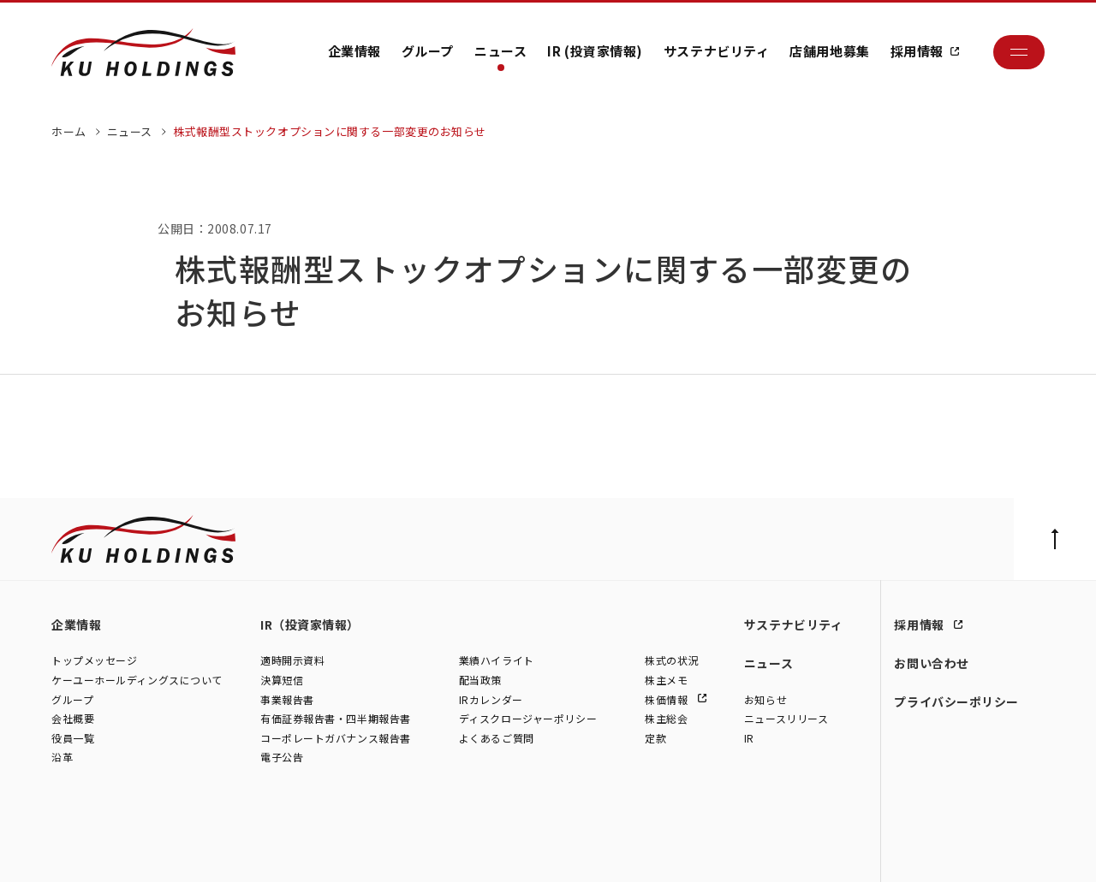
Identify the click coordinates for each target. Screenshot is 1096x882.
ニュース (500, 51)
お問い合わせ (931, 663)
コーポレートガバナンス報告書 (335, 738)
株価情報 (668, 699)
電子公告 (281, 757)
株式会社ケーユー (92, 851)
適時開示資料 (292, 661)
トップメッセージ (94, 661)
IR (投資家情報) (595, 51)
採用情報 (917, 51)
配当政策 (480, 680)
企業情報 (354, 51)
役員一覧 (72, 738)
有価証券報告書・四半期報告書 (335, 719)
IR (749, 738)
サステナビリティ (716, 51)
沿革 (62, 757)
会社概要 (72, 719)
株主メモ (666, 680)
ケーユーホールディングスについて (137, 680)
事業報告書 (287, 699)
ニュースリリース (786, 719)
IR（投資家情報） (310, 624)
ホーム (68, 131)
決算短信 (281, 680)
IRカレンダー (491, 699)
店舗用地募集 (829, 51)
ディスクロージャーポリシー (528, 719)
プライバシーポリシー (956, 701)
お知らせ (765, 699)
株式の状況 (672, 661)
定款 (655, 738)
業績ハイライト (496, 661)
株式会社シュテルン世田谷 (206, 851)
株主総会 (666, 719)
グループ (428, 51)
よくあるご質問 (496, 738)
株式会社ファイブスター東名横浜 (496, 851)
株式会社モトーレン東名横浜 (343, 851)
